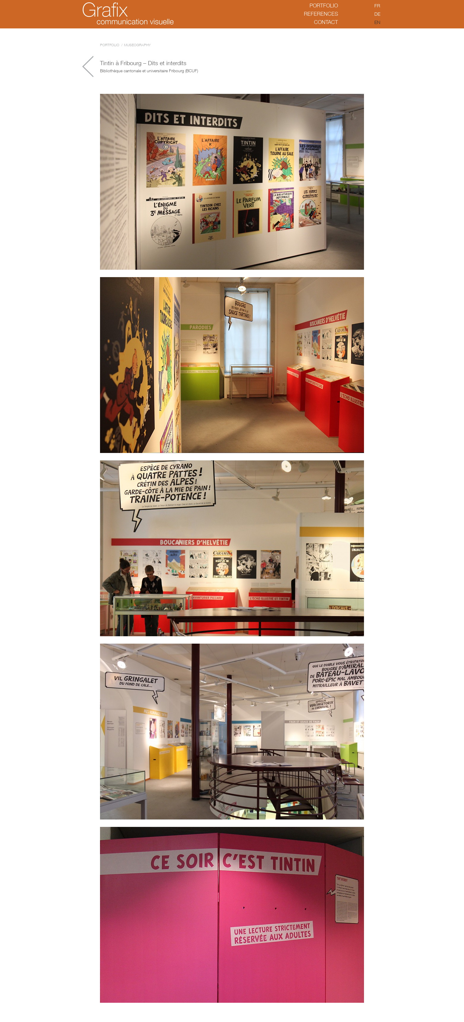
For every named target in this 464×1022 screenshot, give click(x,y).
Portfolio (324, 5)
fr (377, 5)
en (377, 22)
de (377, 14)
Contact (326, 22)
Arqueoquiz (88, 66)
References (321, 14)
